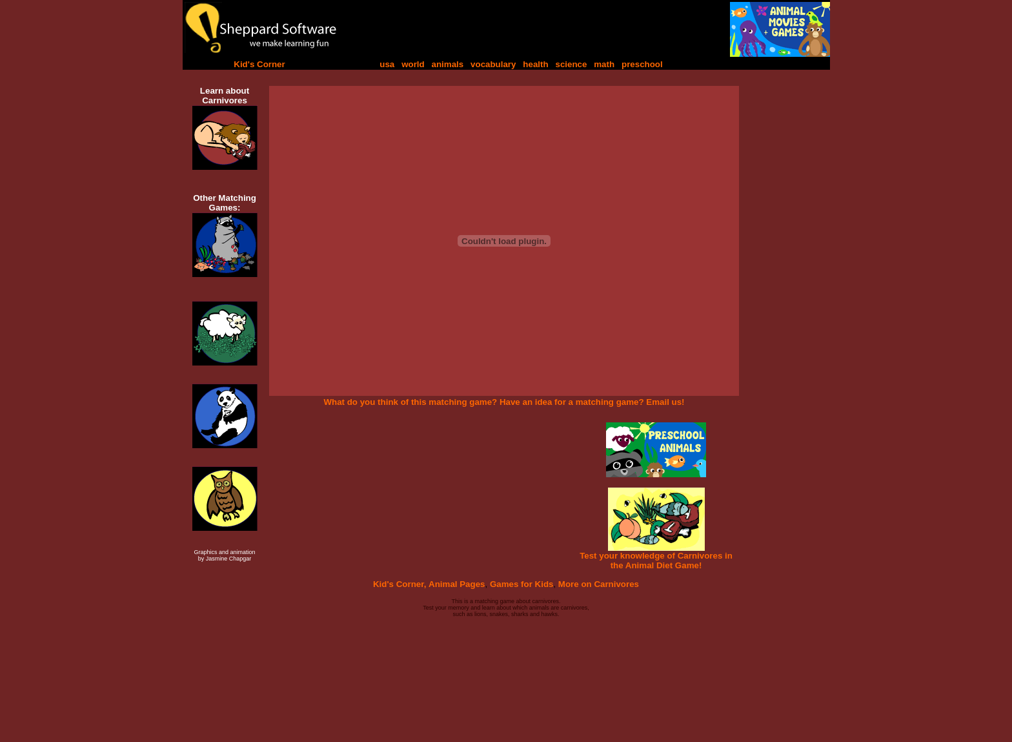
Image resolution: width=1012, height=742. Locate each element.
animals (448, 64)
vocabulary (493, 64)
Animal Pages (457, 584)
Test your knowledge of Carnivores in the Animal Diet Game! (656, 560)
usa (387, 64)
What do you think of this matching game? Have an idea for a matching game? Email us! (503, 402)
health (535, 64)
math (604, 64)
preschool (642, 64)
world (413, 64)
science (571, 64)
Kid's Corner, (399, 584)
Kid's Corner (259, 64)
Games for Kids (522, 584)
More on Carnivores (598, 584)
